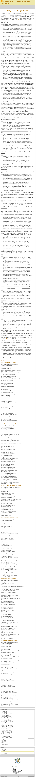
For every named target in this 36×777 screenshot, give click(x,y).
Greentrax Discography (6, 720)
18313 (24, 16)
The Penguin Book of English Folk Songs (21, 286)
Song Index (3, 739)
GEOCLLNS (11, 16)
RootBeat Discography (6, 728)
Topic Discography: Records (7, 731)
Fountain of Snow (25, 166)
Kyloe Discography (5, 724)
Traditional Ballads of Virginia (18, 70)
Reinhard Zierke (31, 776)
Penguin (9, 301)
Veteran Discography (5, 736)
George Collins (10, 81)
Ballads (24, 170)
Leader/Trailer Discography (7, 725)
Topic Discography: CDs (6, 732)
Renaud (18, 37)
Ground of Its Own (29, 333)
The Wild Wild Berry (9, 331)
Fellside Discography (5, 715)
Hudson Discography (5, 722)
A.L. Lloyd (2, 747)
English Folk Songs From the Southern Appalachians (14, 74)
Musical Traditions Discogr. (7, 726)
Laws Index (3, 741)
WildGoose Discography (6, 737)
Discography (4, 711)
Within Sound (4, 167)
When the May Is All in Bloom (21, 111)
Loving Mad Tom (29, 197)
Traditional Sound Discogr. (7, 735)
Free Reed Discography (6, 719)
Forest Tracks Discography (7, 717)
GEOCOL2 (17, 16)
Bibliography (4, 742)
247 (5, 16)
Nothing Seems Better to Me (11, 60)
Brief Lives (3, 307)
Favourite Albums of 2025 (6, 713)
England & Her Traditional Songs (11, 88)
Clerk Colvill (27, 41)
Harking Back (4, 169)
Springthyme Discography (6, 730)
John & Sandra (4, 211)
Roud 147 (3, 13)
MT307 (32, 15)
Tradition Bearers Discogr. (6, 733)
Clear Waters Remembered (28, 192)
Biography (3, 749)
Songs (2, 751)
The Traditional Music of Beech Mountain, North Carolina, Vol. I (14, 131)
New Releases (4, 712)
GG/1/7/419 (12, 15)
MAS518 (13, 13)
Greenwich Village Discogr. (7, 721)
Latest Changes (4, 744)
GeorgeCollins (18, 15)
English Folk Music (4, 709)
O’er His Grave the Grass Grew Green (26, 108)
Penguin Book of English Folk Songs (11, 234)
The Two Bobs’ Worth (26, 115)
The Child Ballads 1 (17, 107)
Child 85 (29, 13)
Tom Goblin (24, 340)
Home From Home (26, 288)
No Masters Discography (6, 727)
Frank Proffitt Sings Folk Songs (14, 63)
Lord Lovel (28, 257)
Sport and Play (28, 315)
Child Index (3, 740)
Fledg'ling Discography (6, 716)
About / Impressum (4, 776)
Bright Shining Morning (6, 231)
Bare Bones (26, 284)
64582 (28, 16)
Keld (24, 347)
